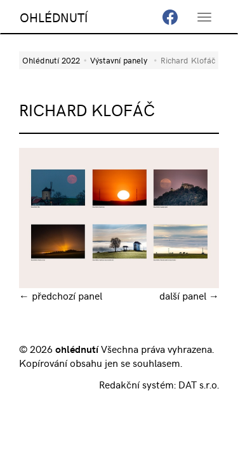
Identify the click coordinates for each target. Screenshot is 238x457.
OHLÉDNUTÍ (54, 16)
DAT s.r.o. (198, 384)
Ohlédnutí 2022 (51, 60)
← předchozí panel (60, 295)
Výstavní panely (118, 60)
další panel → (189, 295)
